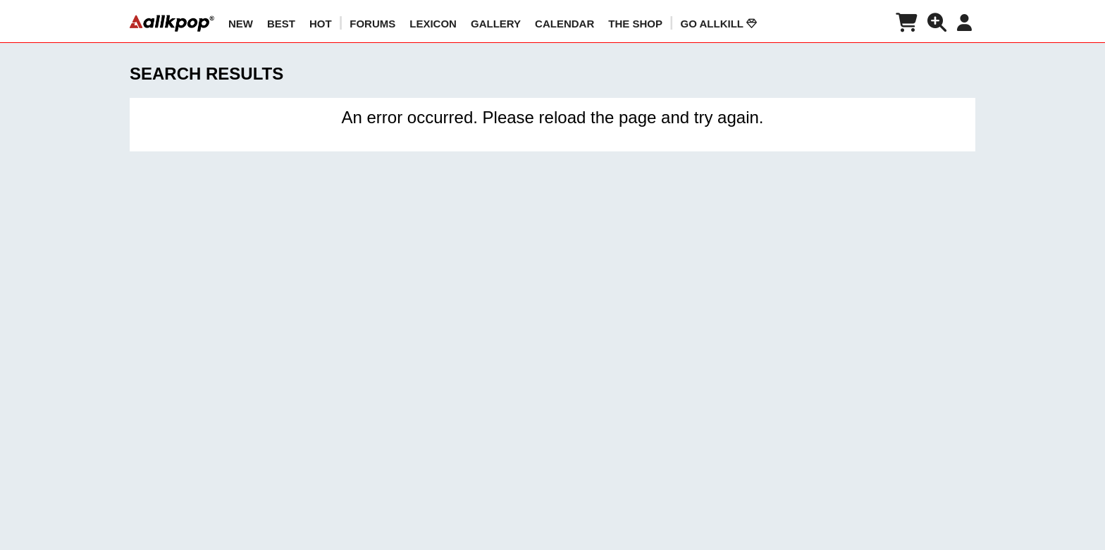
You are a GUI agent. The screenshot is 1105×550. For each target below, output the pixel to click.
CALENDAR (564, 24)
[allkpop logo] (172, 23)
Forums (372, 24)
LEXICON (433, 24)
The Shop (635, 24)
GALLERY (496, 24)
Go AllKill (719, 24)
